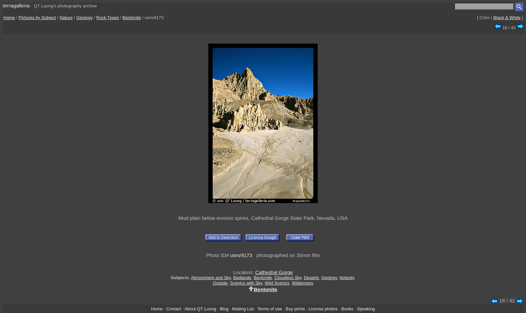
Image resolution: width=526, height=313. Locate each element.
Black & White (507, 17)
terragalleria (16, 5)
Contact (173, 308)
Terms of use (269, 308)
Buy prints (295, 308)
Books (347, 308)
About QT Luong (200, 308)
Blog (224, 308)
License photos (323, 308)
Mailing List (243, 308)
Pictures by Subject (37, 17)
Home (9, 17)
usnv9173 (241, 255)
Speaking (366, 308)
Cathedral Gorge (274, 272)
